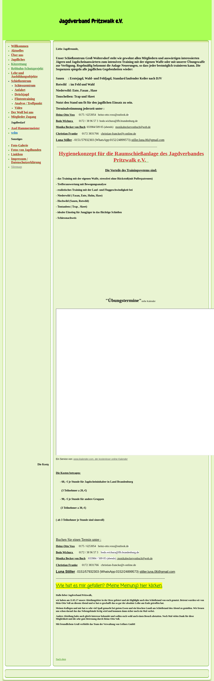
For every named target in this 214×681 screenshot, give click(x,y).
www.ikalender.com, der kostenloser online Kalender (100, 459)
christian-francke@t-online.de (118, 133)
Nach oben (61, 659)
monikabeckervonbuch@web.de (132, 127)
